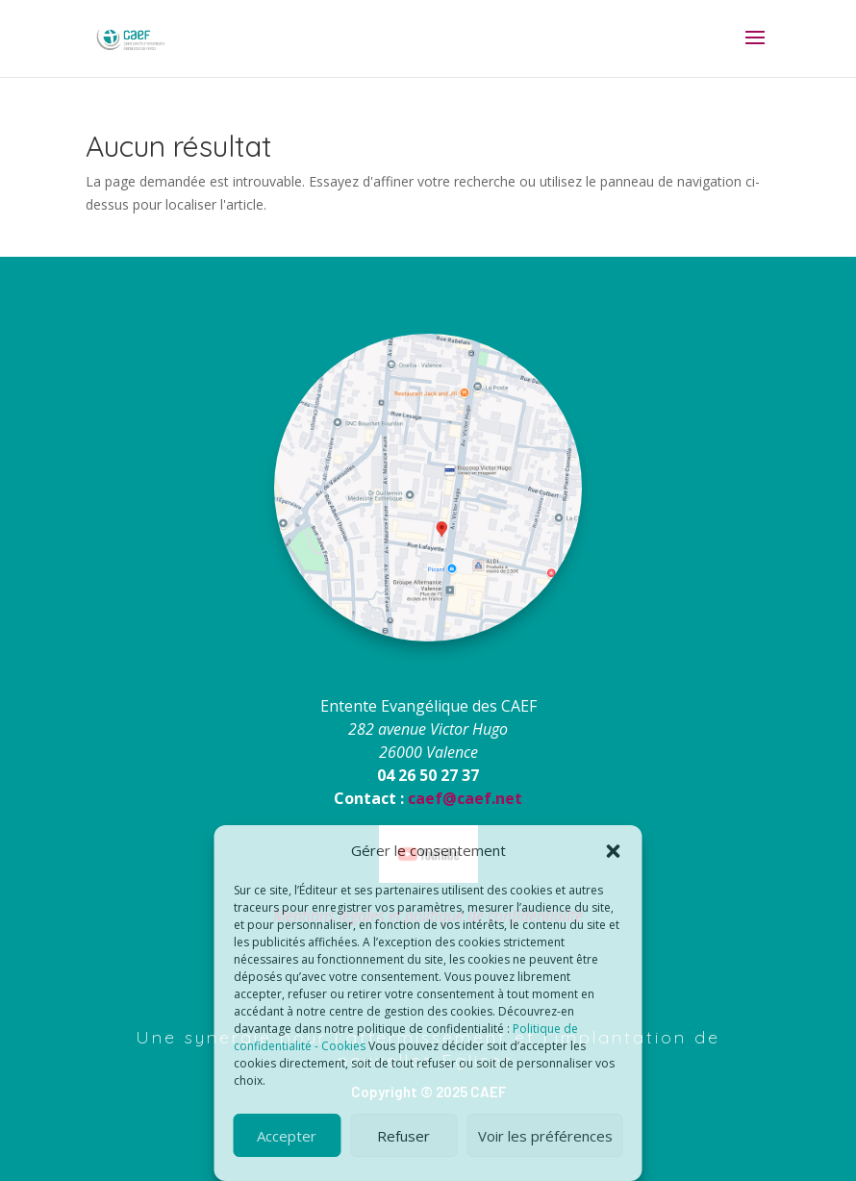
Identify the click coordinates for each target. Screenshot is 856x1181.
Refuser (403, 1135)
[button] (613, 851)
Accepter (286, 1135)
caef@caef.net (465, 798)
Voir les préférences (545, 1135)
